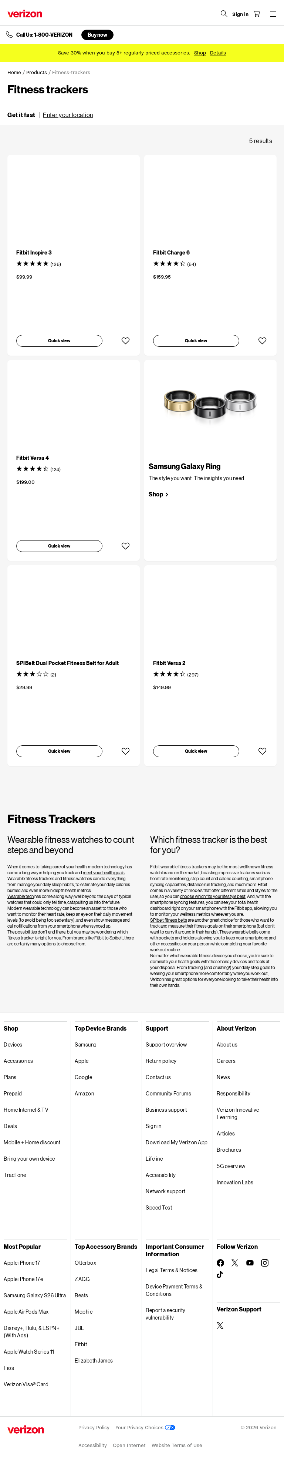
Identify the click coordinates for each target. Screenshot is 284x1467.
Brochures (229, 1150)
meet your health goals (104, 872)
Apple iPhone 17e (23, 1279)
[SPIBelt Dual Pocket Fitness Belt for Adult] (67, 663)
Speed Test (159, 1207)
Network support (166, 1191)
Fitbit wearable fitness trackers (178, 866)
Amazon (84, 1093)
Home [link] (14, 72)
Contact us (158, 1077)
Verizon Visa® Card (26, 1384)
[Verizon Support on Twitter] (220, 1325)
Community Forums (168, 1093)
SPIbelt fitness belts (168, 920)
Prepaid (13, 1093)
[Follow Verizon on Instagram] (264, 1263)
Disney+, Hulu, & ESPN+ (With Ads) (32, 1331)
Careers (226, 1061)
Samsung (86, 1044)
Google (83, 1077)
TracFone (15, 1175)
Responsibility (233, 1093)
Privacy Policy (93, 1427)
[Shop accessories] (200, 53)
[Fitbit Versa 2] (169, 663)
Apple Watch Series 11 (29, 1351)
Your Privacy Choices (145, 1427)
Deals (10, 1126)
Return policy (161, 1061)
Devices (13, 1044)
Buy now (97, 34)
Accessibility (161, 1175)
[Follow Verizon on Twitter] (235, 1263)
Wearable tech (20, 896)
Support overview (166, 1044)
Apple (82, 1061)
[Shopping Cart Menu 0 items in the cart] (256, 14)
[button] (50, 115)
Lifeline (154, 1158)
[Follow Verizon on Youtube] (250, 1263)
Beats (81, 1295)
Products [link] (36, 72)
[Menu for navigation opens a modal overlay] (273, 14)
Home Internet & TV (26, 1110)
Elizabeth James (94, 1360)
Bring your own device (29, 1158)
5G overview (231, 1166)
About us (227, 1044)
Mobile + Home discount (32, 1142)
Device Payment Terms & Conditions (174, 1290)
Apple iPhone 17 (22, 1263)
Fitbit (81, 1344)
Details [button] (218, 53)
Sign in (154, 1126)
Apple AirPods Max (26, 1311)
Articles (226, 1133)
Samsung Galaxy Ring (184, 466)
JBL (79, 1328)
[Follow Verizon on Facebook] (220, 1263)
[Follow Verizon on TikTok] (220, 1274)
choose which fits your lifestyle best (213, 896)
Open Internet (129, 1445)
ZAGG (82, 1279)
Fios (9, 1368)
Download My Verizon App (177, 1142)
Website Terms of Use (177, 1445)
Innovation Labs (235, 1182)
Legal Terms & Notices (172, 1270)
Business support (166, 1110)
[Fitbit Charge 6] (171, 252)
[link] (159, 494)
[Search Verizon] (224, 14)
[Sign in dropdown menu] (240, 14)
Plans (10, 1077)
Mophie (83, 1311)
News (223, 1077)
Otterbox (85, 1263)
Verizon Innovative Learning (238, 1113)
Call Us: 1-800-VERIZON (44, 34)
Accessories (18, 1061)
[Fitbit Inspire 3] (34, 252)
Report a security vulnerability (166, 1314)
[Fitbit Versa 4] (32, 458)
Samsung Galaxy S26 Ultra (35, 1295)
